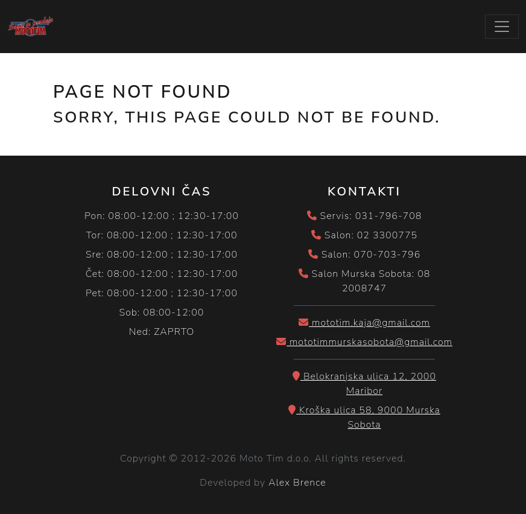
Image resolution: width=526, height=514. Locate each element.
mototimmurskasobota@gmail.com (364, 342)
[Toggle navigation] (502, 26)
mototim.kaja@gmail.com (364, 322)
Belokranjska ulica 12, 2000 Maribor (364, 384)
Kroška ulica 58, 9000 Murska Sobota (364, 417)
